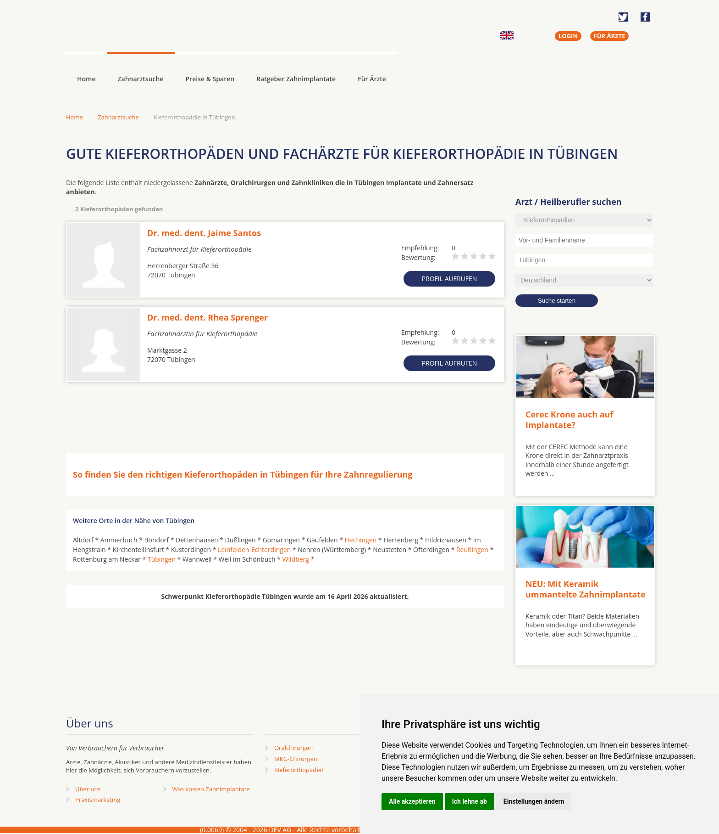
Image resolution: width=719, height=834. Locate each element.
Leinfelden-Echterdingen (254, 549)
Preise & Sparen (210, 78)
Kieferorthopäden (299, 770)
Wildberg (295, 559)
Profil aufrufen (449, 278)
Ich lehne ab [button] (469, 801)
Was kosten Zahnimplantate (211, 789)
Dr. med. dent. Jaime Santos (204, 232)
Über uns (88, 789)
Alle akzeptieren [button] (412, 801)
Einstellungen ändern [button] (533, 801)
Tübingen (162, 559)
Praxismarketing (97, 799)
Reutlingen (472, 549)
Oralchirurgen (293, 748)
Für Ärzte (372, 78)
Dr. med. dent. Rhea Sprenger (207, 317)
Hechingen (361, 539)
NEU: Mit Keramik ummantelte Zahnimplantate (585, 589)
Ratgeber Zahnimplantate (296, 78)
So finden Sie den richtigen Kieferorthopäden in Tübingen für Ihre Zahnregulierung (243, 474)
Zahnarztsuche (141, 78)
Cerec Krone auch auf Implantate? (569, 419)
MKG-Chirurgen (295, 759)
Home (74, 117)
